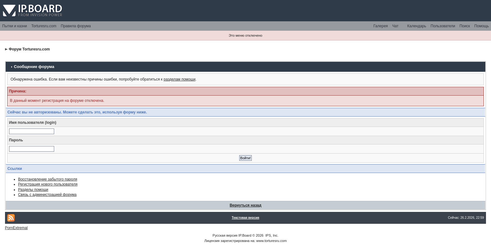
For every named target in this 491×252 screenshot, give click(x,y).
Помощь (481, 26)
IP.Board (244, 235)
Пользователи (443, 26)
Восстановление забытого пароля (47, 179)
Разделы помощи (33, 189)
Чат (395, 26)
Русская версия (225, 235)
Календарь (416, 26)
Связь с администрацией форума (47, 194)
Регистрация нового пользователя (48, 184)
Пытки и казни (14, 26)
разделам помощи (179, 79)
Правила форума (76, 26)
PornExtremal (16, 228)
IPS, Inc (272, 235)
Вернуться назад (245, 205)
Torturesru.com (43, 26)
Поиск (464, 26)
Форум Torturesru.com (29, 49)
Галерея (381, 26)
